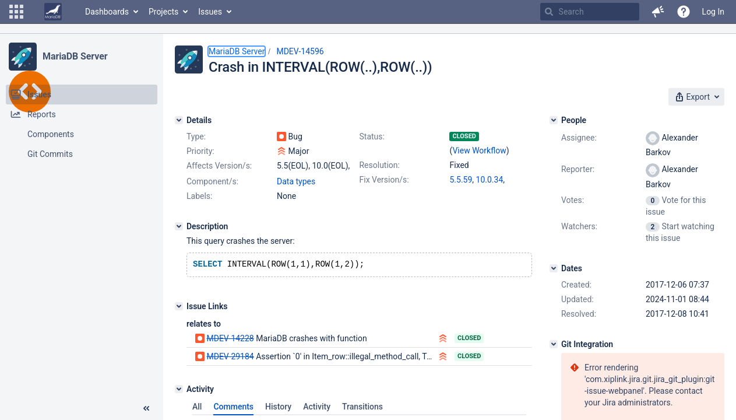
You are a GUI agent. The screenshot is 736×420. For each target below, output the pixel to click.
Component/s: (212, 181)
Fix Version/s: (384, 179)
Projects (163, 11)
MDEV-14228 (229, 339)
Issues (210, 11)
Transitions (362, 407)
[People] (554, 120)
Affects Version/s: (219, 165)
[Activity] (179, 390)
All (197, 407)
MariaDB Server (75, 56)
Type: (196, 136)
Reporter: (577, 169)
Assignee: (579, 137)
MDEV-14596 (299, 51)
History (278, 407)
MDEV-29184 (229, 357)
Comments (233, 407)
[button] (16, 11)
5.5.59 (460, 179)
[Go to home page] (53, 11)
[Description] (179, 226)
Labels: (199, 196)
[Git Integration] (554, 344)
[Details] (179, 120)
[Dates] (554, 268)
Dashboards (107, 11)
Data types (296, 181)
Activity (316, 407)
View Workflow (479, 150)
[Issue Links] (179, 307)
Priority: (200, 151)
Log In (713, 11)
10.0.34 (489, 179)
